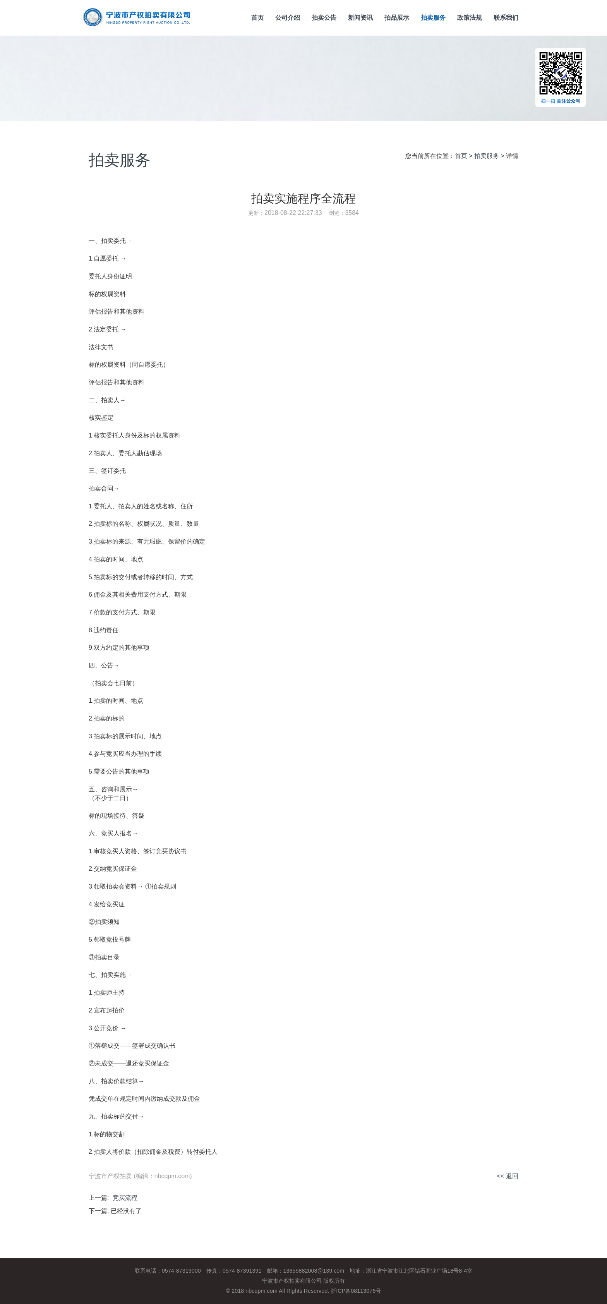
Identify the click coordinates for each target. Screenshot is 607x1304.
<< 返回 (507, 1176)
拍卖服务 (433, 17)
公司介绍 (287, 17)
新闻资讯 (360, 17)
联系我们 (506, 17)
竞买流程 (125, 1197)
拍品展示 (396, 17)
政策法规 (469, 17)
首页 (257, 17)
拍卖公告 (324, 17)
